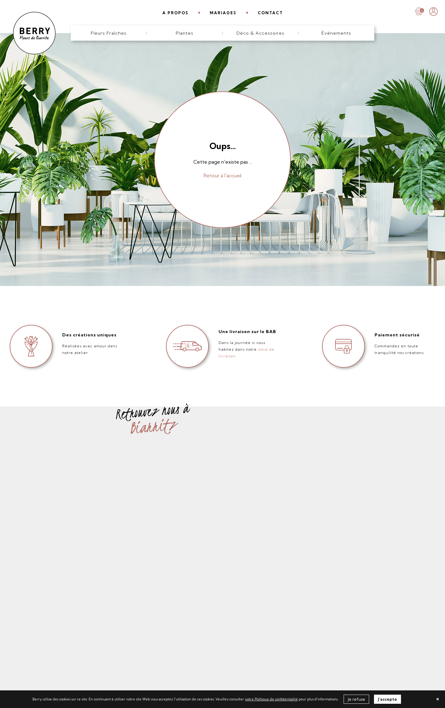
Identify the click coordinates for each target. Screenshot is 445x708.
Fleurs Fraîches (109, 33)
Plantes (184, 33)
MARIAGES (223, 12)
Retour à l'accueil (222, 175)
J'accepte (387, 699)
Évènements (336, 33)
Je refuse (356, 699)
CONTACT (270, 12)
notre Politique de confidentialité (271, 699)
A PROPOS (175, 12)
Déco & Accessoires (260, 33)
